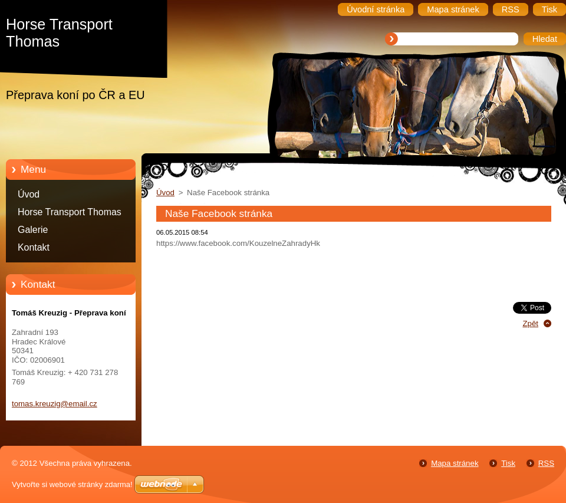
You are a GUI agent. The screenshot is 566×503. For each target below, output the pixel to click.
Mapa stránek (454, 463)
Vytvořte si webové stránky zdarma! (72, 484)
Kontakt (34, 247)
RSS (546, 463)
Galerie (33, 230)
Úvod (29, 194)
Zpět (530, 323)
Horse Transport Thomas (69, 212)
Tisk (508, 463)
